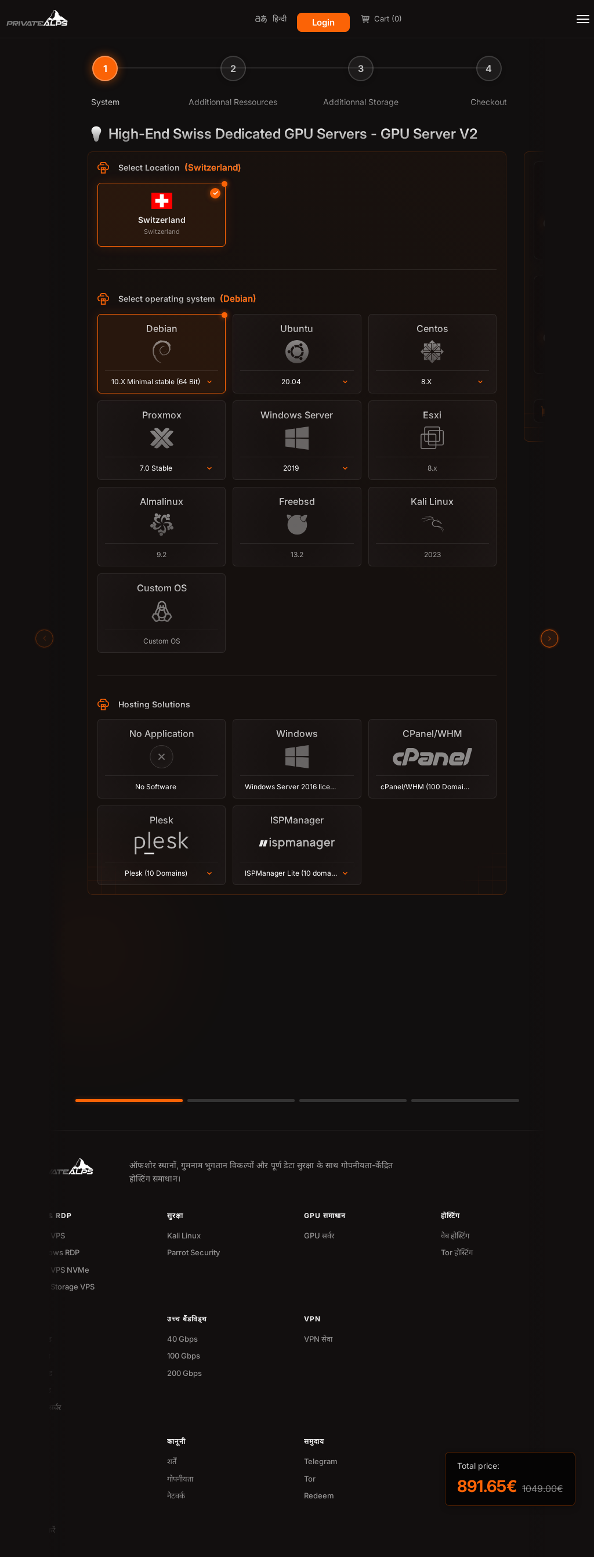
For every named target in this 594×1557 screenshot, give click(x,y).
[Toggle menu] (583, 19)
